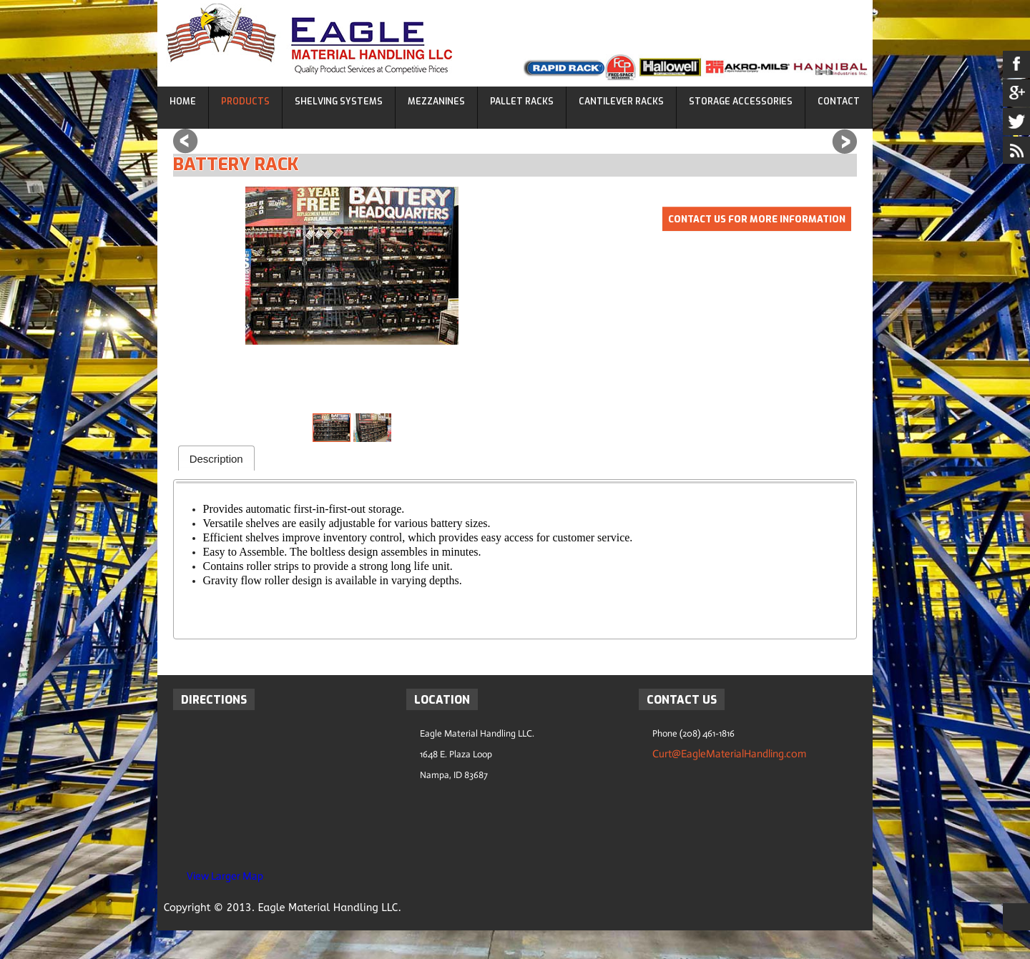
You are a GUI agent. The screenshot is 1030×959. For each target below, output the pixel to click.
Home (183, 101)
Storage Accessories (741, 101)
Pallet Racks (522, 101)
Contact (839, 101)
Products (245, 101)
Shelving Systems (339, 101)
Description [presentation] (216, 459)
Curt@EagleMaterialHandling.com (729, 753)
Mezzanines (436, 101)
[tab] (216, 458)
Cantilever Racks (621, 101)
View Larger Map (225, 876)
